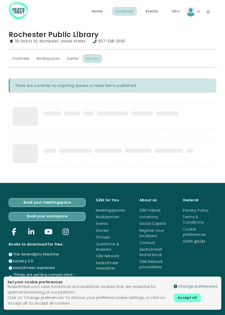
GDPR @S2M (194, 241)
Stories (93, 58)
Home (97, 11)
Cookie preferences (194, 231)
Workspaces (49, 58)
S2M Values (150, 210)
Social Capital (152, 223)
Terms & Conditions (193, 219)
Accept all (187, 297)
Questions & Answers (107, 246)
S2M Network (107, 256)
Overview (21, 58)
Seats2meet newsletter (107, 265)
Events (152, 11)
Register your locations (151, 233)
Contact (147, 242)
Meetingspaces (110, 210)
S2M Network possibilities (151, 264)
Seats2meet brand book (150, 252)
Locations (124, 11)
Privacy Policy (196, 210)
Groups (103, 236)
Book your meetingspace (47, 202)
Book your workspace (47, 216)
